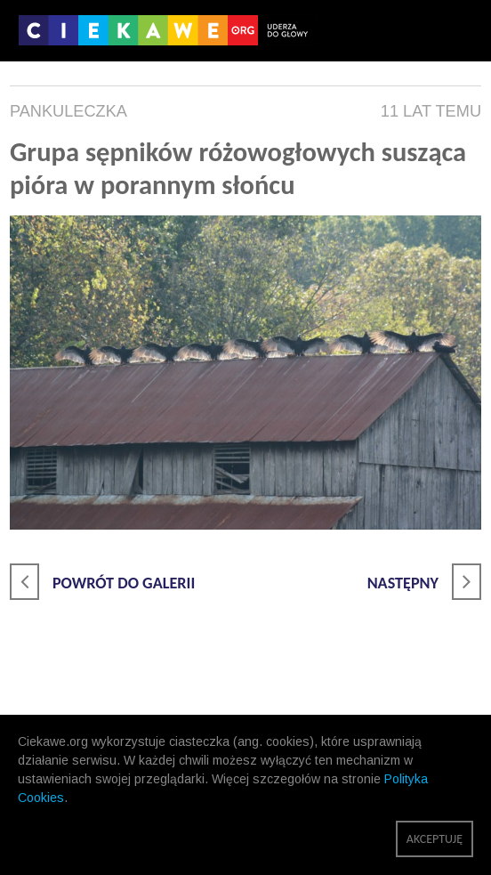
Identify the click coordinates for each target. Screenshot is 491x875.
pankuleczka (68, 111)
